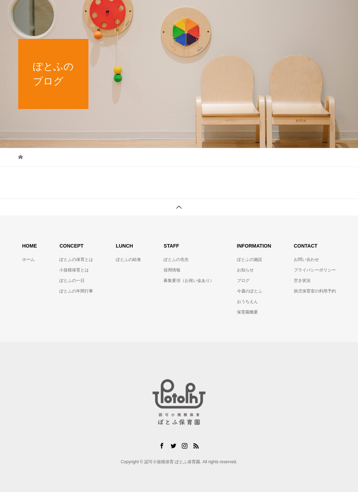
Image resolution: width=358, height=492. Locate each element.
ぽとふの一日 (72, 280)
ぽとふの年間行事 (76, 291)
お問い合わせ (306, 259)
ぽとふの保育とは (76, 259)
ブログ (243, 280)
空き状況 (302, 280)
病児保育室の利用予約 (315, 291)
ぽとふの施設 (249, 259)
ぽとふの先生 (176, 259)
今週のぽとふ (249, 291)
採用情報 (172, 270)
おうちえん (247, 301)
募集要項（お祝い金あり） (189, 280)
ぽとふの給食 (128, 259)
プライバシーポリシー (315, 270)
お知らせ (245, 270)
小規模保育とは (74, 270)
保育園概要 (247, 312)
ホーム (28, 259)
